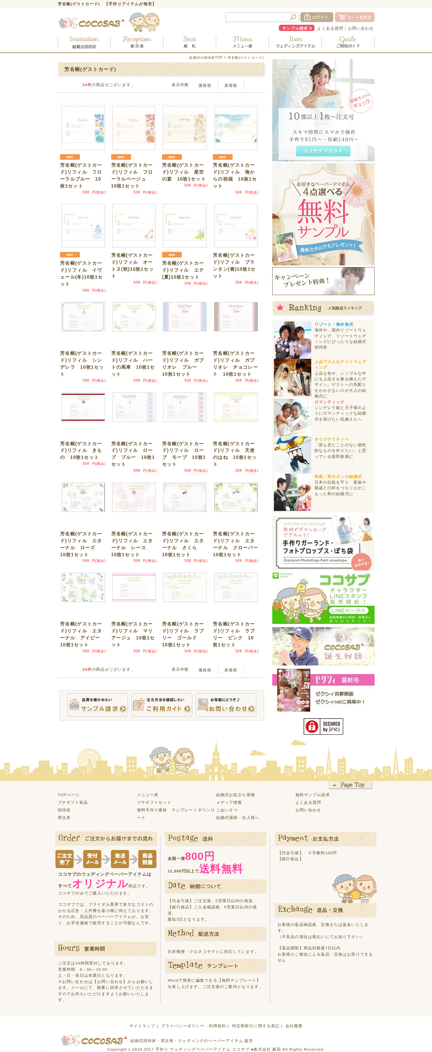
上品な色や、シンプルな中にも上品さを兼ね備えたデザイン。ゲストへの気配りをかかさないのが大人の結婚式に (341, 384)
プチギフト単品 (73, 802)
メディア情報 (229, 802)
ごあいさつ (227, 810)
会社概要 (294, 1026)
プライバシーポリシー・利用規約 (193, 1026)
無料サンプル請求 (312, 795)
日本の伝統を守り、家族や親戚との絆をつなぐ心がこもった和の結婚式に (341, 488)
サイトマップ (142, 1026)
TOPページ (69, 795)
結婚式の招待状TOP (206, 57)
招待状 (64, 810)
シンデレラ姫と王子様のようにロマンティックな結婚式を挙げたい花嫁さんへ (341, 413)
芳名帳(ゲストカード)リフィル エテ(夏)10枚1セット (183, 270)
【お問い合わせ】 (110, 981)
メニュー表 (148, 795)
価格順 (204, 85)
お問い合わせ (361, 28)
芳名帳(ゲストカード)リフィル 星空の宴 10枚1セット (184, 172)
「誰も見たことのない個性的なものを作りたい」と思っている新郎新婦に (341, 450)
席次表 (64, 817)
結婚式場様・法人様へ (238, 817)
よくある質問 (330, 28)
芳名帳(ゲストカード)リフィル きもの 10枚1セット (81, 450)
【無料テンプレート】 (239, 980)
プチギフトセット (154, 802)
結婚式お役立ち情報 (235, 795)
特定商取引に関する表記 (256, 1026)
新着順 (230, 85)
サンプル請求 (295, 28)
